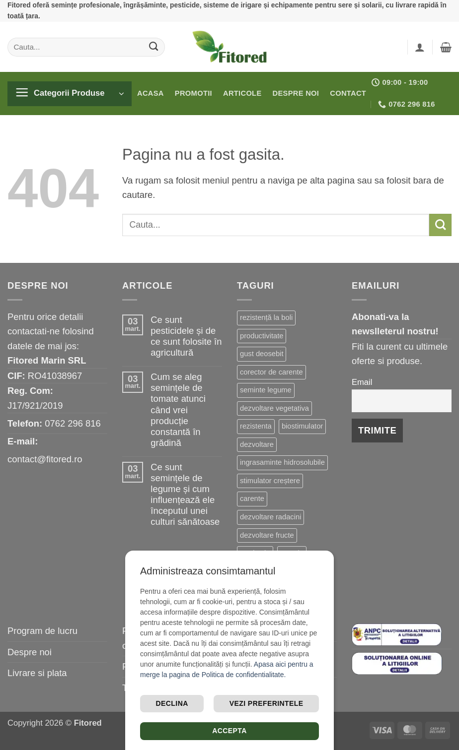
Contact (348, 93)
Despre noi (296, 93)
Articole (242, 93)
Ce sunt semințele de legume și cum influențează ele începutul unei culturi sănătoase (185, 494)
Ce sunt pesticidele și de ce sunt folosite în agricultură (186, 336)
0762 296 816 (73, 423)
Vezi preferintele (267, 703)
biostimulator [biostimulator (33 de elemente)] (302, 426)
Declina (172, 703)
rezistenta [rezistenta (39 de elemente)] (256, 426)
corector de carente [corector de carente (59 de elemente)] (271, 372)
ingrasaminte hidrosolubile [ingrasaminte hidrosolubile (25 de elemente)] (282, 462)
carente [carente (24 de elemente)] (252, 498)
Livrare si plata (37, 673)
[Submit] (153, 46)
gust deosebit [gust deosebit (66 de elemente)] (261, 354)
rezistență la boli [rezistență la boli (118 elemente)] (266, 317)
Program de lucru (42, 630)
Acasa (150, 93)
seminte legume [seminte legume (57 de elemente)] (266, 390)
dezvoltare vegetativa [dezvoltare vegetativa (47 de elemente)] (274, 408)
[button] (420, 47)
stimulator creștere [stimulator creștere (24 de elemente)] (270, 481)
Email (362, 382)
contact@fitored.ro (44, 459)
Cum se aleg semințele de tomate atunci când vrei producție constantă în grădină (178, 409)
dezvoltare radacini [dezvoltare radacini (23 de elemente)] (270, 517)
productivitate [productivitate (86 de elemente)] (261, 336)
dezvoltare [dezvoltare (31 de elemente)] (257, 444)
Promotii (193, 93)
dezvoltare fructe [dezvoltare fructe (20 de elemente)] (267, 535)
